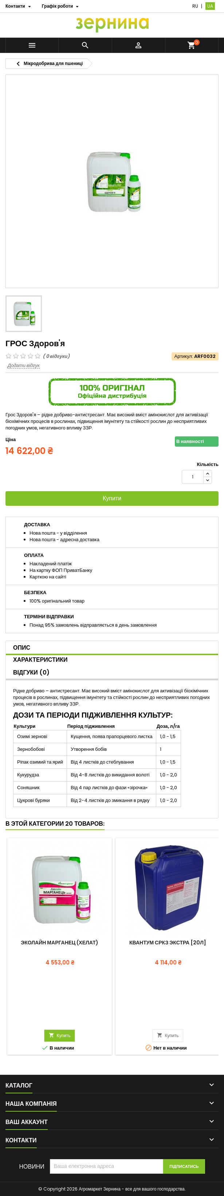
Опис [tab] (21, 647)
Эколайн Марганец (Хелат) (59, 942)
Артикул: (183, 356)
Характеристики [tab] (40, 660)
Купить (60, 1035)
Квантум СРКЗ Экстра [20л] (167, 942)
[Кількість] (193, 477)
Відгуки (31, 672)
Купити (112, 498)
